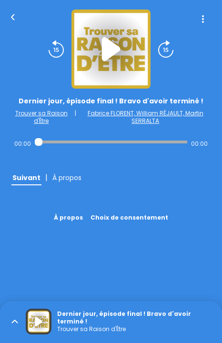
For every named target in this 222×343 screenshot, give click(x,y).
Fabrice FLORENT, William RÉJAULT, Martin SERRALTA (145, 117)
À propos (68, 217)
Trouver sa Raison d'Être (41, 117)
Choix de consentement (129, 217)
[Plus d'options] (202, 19)
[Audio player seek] (111, 141)
